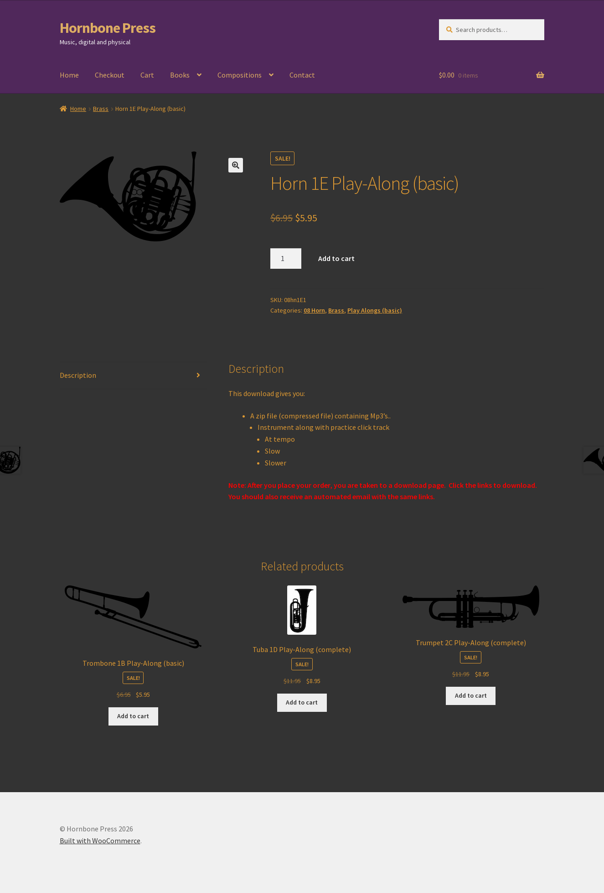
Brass (100, 108)
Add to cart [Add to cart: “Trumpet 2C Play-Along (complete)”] (471, 695)
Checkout (109, 74)
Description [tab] (78, 375)
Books (180, 74)
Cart (147, 74)
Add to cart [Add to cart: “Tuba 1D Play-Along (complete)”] (302, 702)
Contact (302, 74)
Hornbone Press (107, 28)
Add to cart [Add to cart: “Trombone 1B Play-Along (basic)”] (133, 716)
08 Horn (314, 310)
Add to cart (336, 258)
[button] (235, 165)
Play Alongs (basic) (374, 310)
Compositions (239, 74)
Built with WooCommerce (100, 840)
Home (69, 74)
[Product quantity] (285, 258)
